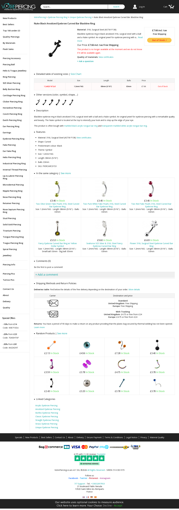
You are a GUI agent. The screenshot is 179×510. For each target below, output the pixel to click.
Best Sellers (8, 24)
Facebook (73, 478)
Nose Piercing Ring (12, 197)
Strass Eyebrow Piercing (46, 423)
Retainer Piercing (11, 203)
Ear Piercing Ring (11, 126)
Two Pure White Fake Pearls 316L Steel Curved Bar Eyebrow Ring (104, 205)
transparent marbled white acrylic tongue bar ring (124, 125)
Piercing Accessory (12, 58)
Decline (107, 505)
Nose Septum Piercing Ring (13, 210)
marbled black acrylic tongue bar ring (81, 125)
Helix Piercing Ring (12, 157)
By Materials (9, 43)
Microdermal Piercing (13, 184)
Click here (62, 505)
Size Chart (76, 74)
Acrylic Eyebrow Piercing (46, 405)
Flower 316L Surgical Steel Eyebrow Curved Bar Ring (151, 244)
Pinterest (93, 478)
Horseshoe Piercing (12, 107)
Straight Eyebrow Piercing (47, 420)
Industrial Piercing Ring (14, 163)
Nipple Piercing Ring (12, 191)
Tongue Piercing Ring (13, 237)
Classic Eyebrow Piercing (46, 416)
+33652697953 (98, 483)
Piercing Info (9, 264)
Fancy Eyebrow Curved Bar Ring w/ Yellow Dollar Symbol (57, 244)
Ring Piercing (9, 77)
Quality (6, 307)
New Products (9, 18)
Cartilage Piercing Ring (14, 95)
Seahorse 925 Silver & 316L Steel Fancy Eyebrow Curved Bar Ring (104, 244)
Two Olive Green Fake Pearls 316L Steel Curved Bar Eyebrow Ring (57, 205)
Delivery (7, 301)
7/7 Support (79, 483)
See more (66, 173)
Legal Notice (131, 437)
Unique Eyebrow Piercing (46, 427)
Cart (165, 6)
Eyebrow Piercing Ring (13, 138)
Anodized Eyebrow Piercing (47, 409)
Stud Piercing (9, 218)
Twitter (83, 478)
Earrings (7, 132)
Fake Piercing (9, 145)
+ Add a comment (46, 274)
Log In (142, 6)
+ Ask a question (85, 61)
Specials (18, 437)
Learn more (39, 327)
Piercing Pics (9, 273)
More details (134, 289)
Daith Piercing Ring (12, 120)
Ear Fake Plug (9, 151)
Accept (118, 505)
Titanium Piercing (11, 230)
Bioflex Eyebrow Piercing (46, 412)
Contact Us (8, 289)
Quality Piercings (11, 36)
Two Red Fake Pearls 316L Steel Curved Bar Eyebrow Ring (151, 205)
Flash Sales (8, 49)
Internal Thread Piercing (15, 169)
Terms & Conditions (114, 437)
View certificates (106, 57)
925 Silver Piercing (11, 83)
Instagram (105, 478)
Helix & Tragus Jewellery (14, 70)
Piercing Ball (9, 64)
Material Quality (157, 437)
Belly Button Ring (11, 89)
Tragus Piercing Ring (13, 243)
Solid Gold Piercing (12, 224)
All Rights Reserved (96, 470)
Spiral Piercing (10, 249)
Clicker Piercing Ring (13, 101)
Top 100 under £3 (11, 30)
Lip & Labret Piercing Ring (13, 177)
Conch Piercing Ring (12, 114)
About (6, 295)
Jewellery (7, 255)
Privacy (143, 437)
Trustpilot (101, 454)
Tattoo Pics (8, 280)
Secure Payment (94, 437)
